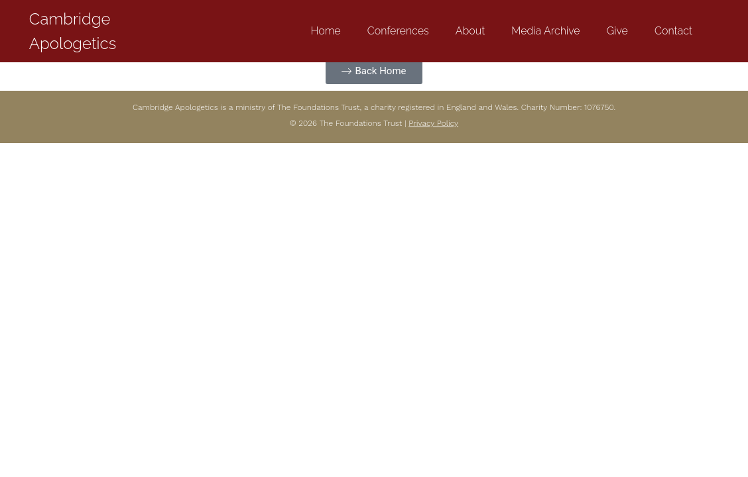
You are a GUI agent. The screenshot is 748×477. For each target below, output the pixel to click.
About (470, 31)
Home (326, 31)
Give (617, 31)
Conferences (398, 31)
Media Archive (545, 31)
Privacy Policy (433, 123)
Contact (673, 31)
